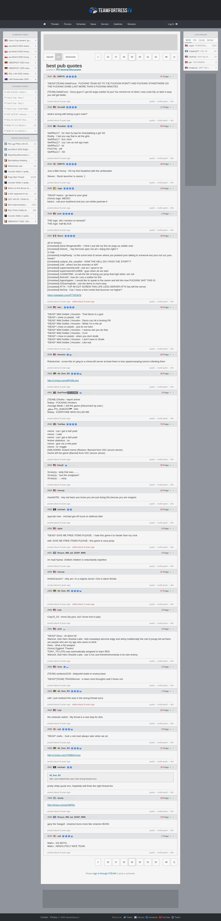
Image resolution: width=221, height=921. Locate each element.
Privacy (53, 917)
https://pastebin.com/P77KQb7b (64, 295)
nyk (59, 729)
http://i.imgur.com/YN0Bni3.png (63, 755)
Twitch (177, 917)
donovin (61, 355)
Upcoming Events (20, 86)
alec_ (60, 307)
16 (108, 57)
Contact (44, 917)
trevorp (60, 490)
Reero (60, 236)
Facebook (153, 917)
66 (166, 57)
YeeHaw (61, 424)
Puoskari (61, 126)
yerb (59, 629)
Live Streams (201, 35)
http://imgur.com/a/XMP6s (61, 805)
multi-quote (163, 101)
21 (148, 57)
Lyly (59, 610)
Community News (20, 35)
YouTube (166, 917)
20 (140, 57)
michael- (61, 510)
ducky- (60, 798)
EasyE (60, 465)
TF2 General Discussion (68, 70)
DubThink (62, 393)
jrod (59, 214)
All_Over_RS (63, 374)
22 (156, 57)
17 (116, 57)
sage (59, 188)
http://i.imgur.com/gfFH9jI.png (63, 380)
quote (152, 101)
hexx (59, 667)
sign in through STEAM (104, 873)
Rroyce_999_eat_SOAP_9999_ (72, 553)
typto (59, 529)
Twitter (129, 917)
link (172, 101)
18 (124, 57)
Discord (140, 917)
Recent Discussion (20, 138)
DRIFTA (61, 77)
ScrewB (61, 107)
